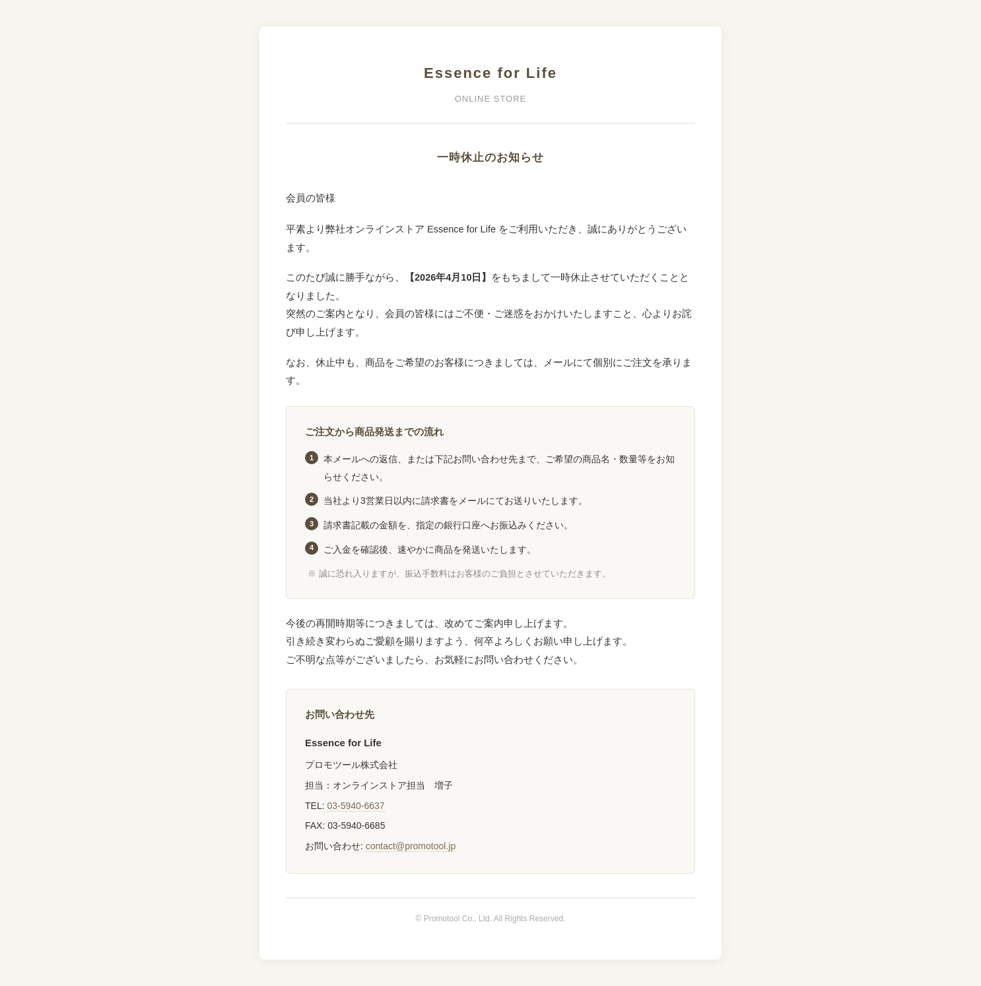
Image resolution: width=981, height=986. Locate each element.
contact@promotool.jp (411, 846)
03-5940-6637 (355, 805)
